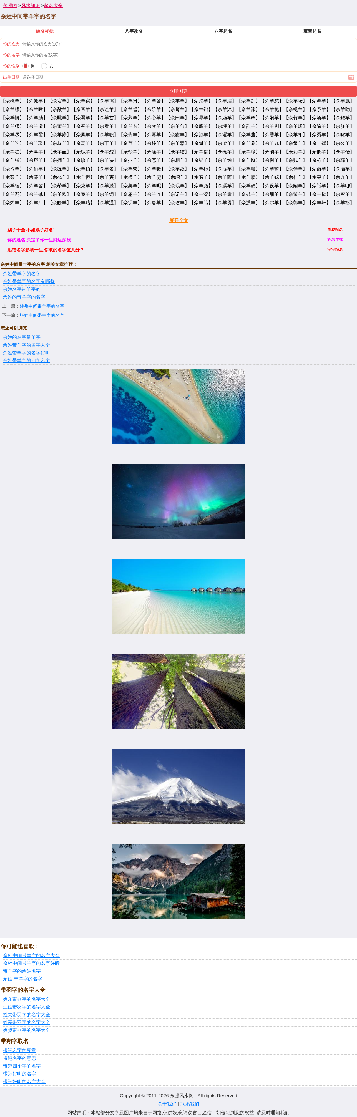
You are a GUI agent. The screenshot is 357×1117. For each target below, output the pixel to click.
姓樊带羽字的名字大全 (26, 1030)
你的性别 (11, 66)
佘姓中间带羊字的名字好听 (31, 963)
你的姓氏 (11, 43)
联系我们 (189, 1104)
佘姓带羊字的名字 (22, 273)
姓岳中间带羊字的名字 (42, 306)
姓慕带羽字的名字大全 (26, 1022)
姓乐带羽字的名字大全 (26, 999)
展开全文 (178, 220)
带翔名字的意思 (19, 1058)
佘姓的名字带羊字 (22, 337)
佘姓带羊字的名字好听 (26, 352)
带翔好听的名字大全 (24, 1081)
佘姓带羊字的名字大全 (26, 345)
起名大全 (53, 5)
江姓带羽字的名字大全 (26, 1007)
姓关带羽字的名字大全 (26, 1014)
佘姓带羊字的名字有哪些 (29, 281)
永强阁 (10, 5)
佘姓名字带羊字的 (22, 289)
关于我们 (167, 1104)
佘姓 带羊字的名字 (22, 979)
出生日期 (11, 77)
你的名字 (11, 54)
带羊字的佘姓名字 (22, 971)
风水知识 (30, 5)
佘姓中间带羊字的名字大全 (31, 955)
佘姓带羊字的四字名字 (26, 360)
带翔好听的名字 (19, 1073)
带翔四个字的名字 (22, 1066)
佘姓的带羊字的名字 (24, 297)
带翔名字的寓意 (19, 1050)
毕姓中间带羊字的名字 (42, 315)
